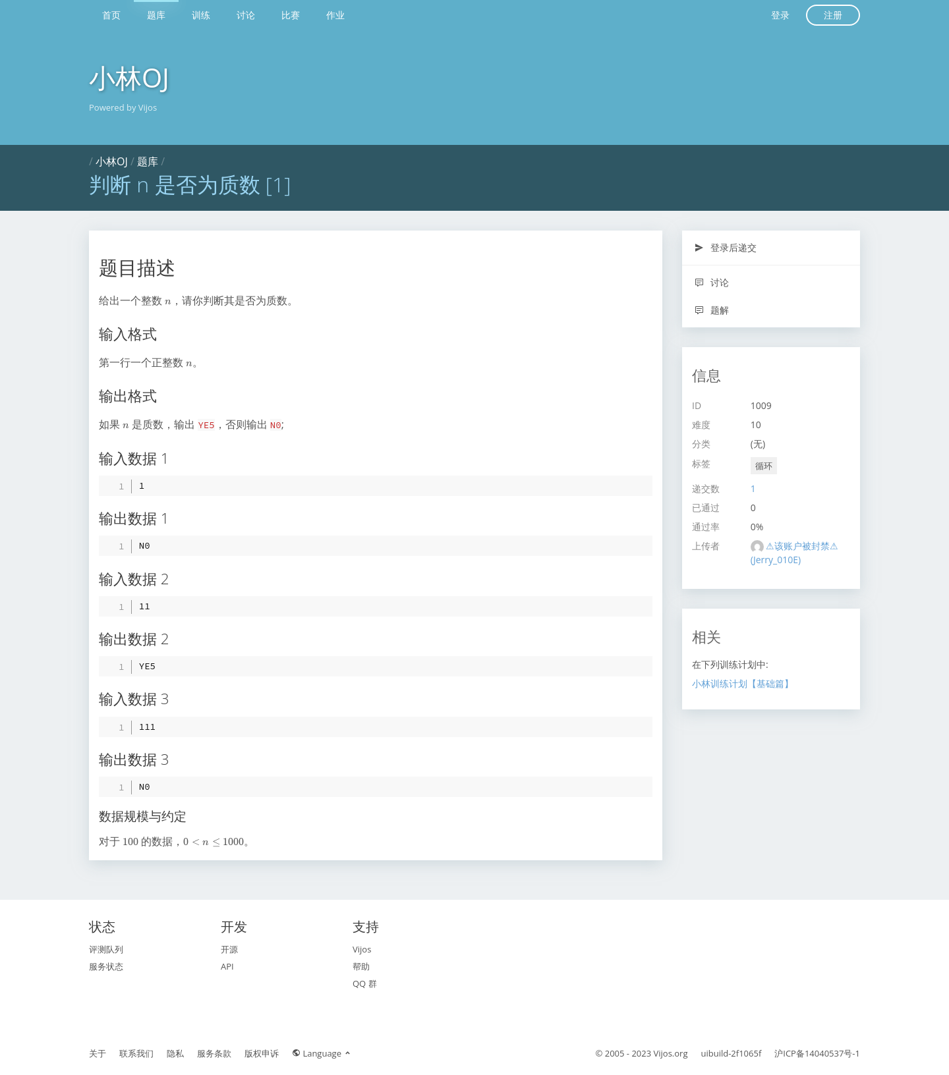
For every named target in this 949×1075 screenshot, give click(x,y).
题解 (711, 310)
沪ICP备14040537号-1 (817, 1053)
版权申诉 (261, 1053)
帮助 (361, 966)
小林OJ (129, 77)
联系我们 (136, 1053)
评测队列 (106, 949)
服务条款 (214, 1053)
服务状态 (106, 966)
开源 (229, 949)
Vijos (362, 949)
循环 (763, 466)
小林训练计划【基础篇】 (742, 683)
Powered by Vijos (123, 107)
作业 (335, 15)
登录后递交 (725, 247)
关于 (97, 1053)
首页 (111, 15)
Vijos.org (671, 1053)
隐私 (175, 1053)
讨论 (246, 15)
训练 (201, 15)
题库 (156, 15)
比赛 (290, 15)
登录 (780, 15)
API (227, 966)
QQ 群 (365, 983)
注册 (833, 15)
